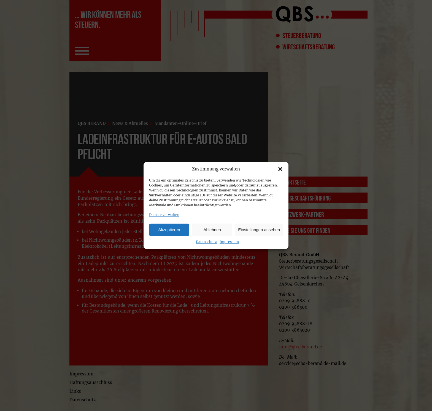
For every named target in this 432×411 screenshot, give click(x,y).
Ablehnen (212, 229)
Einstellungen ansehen (259, 229)
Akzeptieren (169, 229)
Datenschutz (206, 241)
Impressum (229, 241)
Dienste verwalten (164, 215)
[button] (280, 169)
